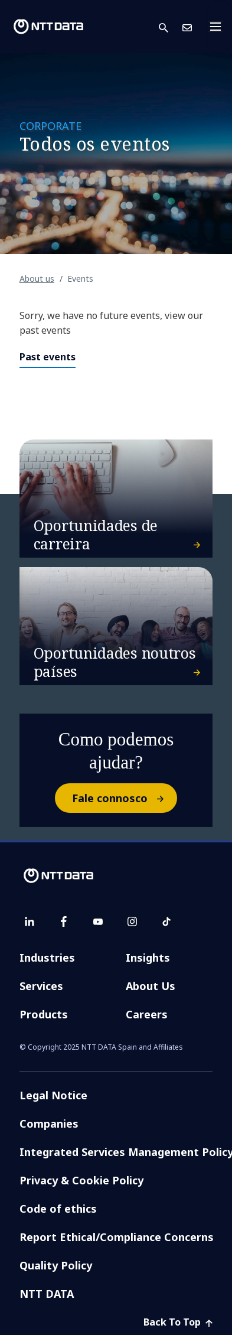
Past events (47, 356)
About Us (150, 986)
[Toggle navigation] (219, 26)
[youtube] (98, 921)
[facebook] (64, 921)
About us (36, 278)
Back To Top (178, 1322)
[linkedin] (29, 921)
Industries (47, 957)
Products (43, 1014)
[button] (170, 26)
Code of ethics (58, 1209)
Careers (147, 1014)
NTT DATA (46, 1294)
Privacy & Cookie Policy (81, 1180)
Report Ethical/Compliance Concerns (116, 1237)
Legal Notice (53, 1095)
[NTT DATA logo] (48, 26)
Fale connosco (124, 798)
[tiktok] (166, 921)
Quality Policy (55, 1265)
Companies (49, 1123)
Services (41, 986)
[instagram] (132, 921)
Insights (148, 957)
